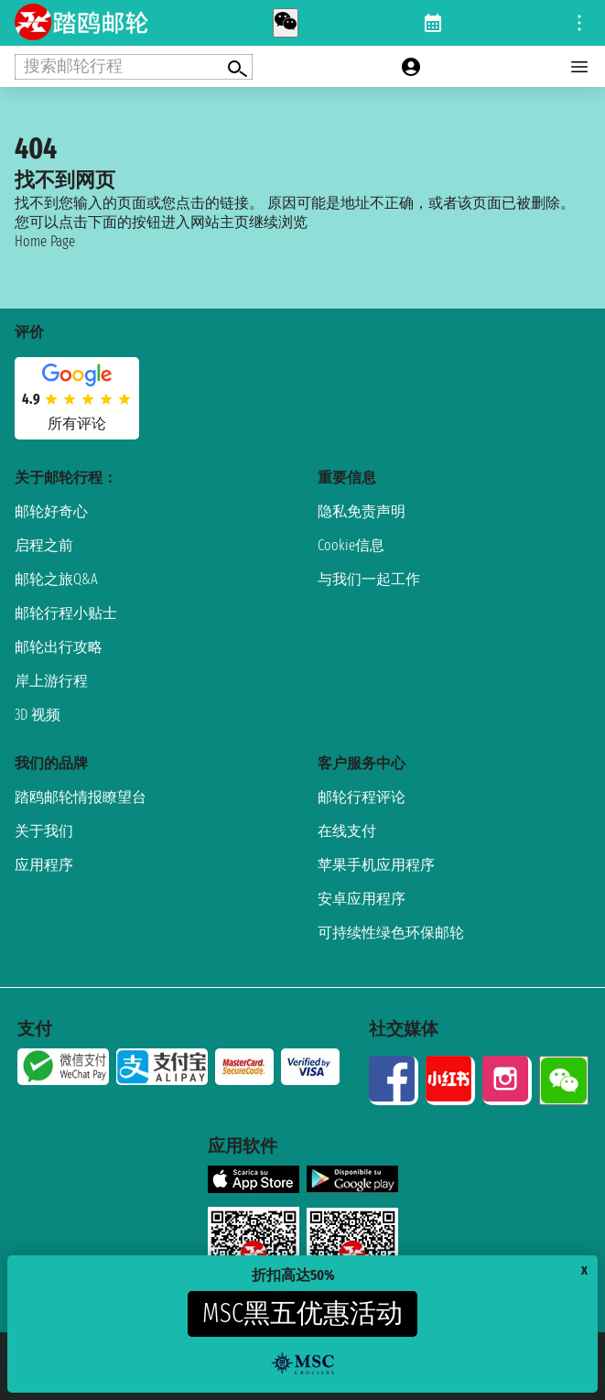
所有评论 (77, 423)
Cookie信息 (351, 545)
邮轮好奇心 (51, 511)
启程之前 (44, 545)
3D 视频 (37, 714)
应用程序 (44, 865)
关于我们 (44, 831)
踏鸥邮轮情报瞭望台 (80, 797)
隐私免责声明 (361, 511)
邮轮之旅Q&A (56, 579)
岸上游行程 (51, 680)
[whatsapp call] (285, 23)
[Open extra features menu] (134, 67)
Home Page (45, 241)
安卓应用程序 (361, 898)
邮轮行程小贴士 (66, 613)
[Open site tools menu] (579, 23)
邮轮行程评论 (361, 797)
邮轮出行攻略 (59, 647)
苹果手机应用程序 (376, 865)
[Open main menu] (579, 67)
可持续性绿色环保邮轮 (391, 932)
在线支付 (347, 831)
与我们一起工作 (369, 579)
